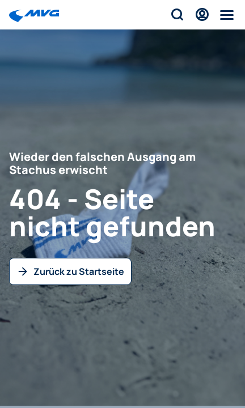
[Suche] (177, 14)
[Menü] (227, 14)
